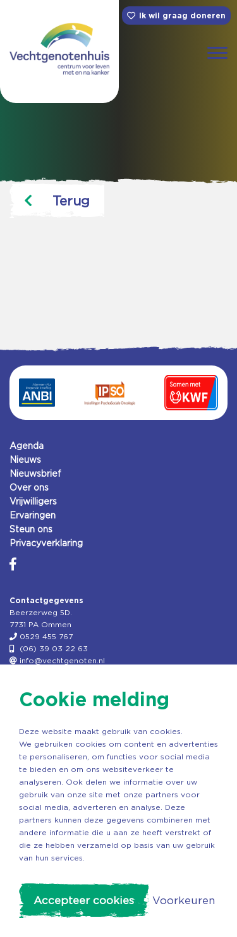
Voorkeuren (183, 900)
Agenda (26, 446)
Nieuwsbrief (35, 473)
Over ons (29, 487)
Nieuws (25, 460)
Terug (57, 201)
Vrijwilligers (33, 501)
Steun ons (30, 529)
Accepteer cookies (83, 900)
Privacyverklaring (46, 543)
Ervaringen (32, 515)
